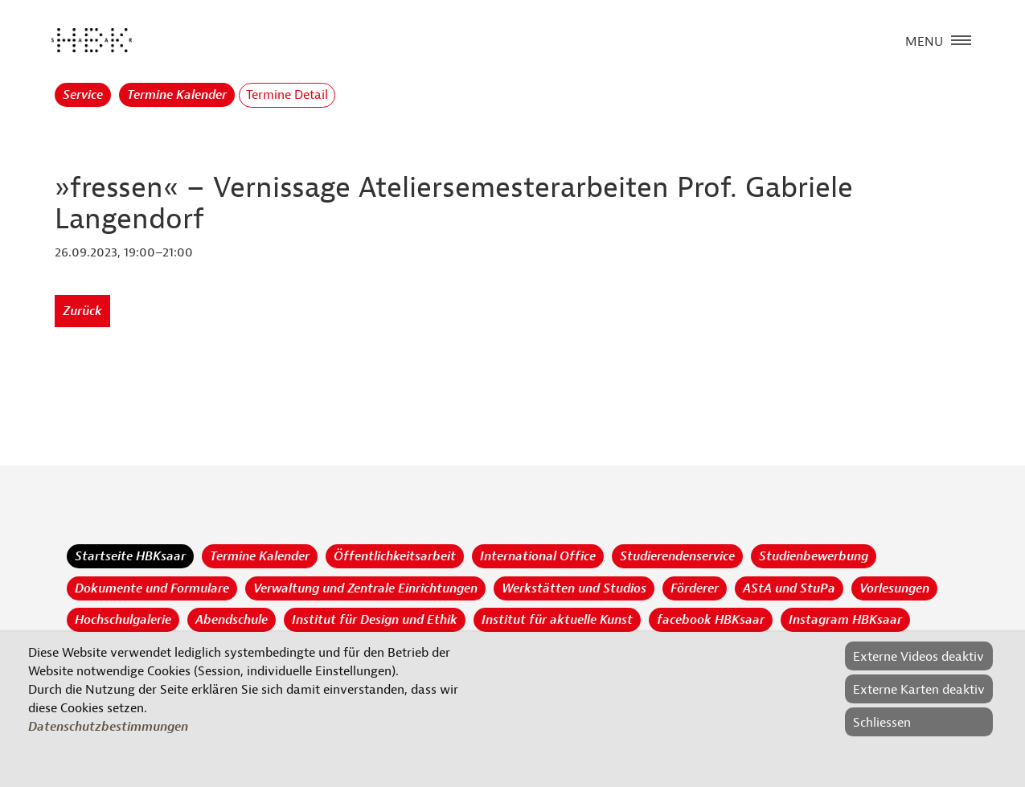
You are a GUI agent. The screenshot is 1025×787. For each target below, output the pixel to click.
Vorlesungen (894, 588)
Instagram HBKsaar (845, 620)
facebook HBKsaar (711, 620)
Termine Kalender (177, 95)
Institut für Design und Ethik (374, 620)
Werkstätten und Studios (574, 588)
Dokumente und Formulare (152, 588)
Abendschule (231, 620)
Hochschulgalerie (123, 620)
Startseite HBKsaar (130, 556)
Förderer (694, 588)
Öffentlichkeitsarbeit (395, 556)
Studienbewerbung (813, 556)
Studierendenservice (677, 556)
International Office (538, 556)
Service (83, 95)
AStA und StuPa (789, 588)
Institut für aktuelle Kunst (557, 620)
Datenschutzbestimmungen (108, 727)
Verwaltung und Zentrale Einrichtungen (365, 588)
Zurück (82, 311)
